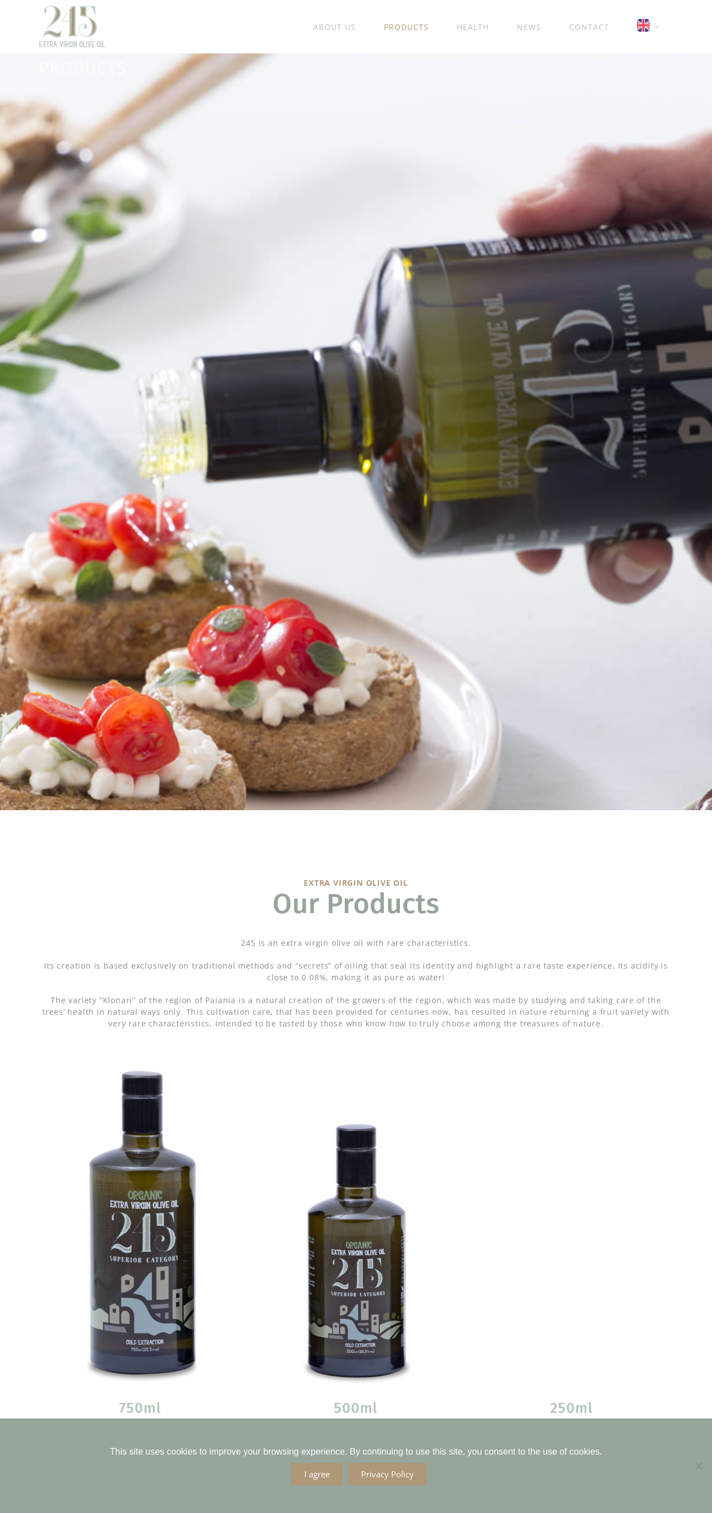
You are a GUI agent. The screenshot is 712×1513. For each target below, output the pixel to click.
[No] (698, 1465)
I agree (317, 1474)
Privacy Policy (387, 1474)
